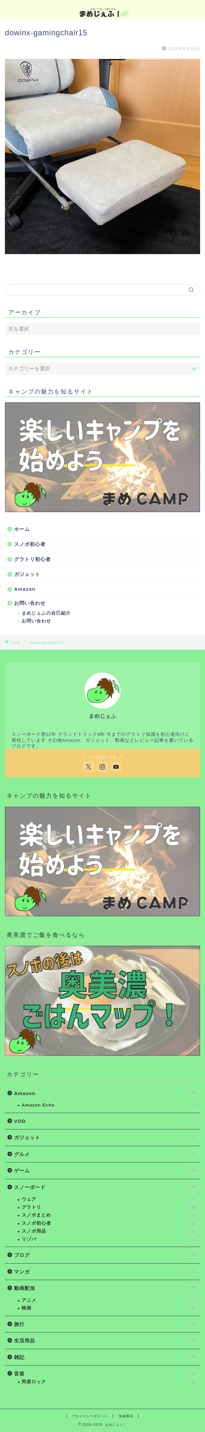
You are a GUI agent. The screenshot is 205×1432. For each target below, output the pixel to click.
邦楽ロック (110, 1382)
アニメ (110, 1300)
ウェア (110, 1199)
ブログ (106, 1254)
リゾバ (110, 1239)
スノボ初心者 (30, 544)
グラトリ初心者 (32, 559)
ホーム (22, 529)
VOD (106, 1120)
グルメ (106, 1153)
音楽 (106, 1373)
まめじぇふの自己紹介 (46, 613)
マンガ (106, 1271)
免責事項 (126, 1416)
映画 (110, 1308)
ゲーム (106, 1170)
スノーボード (106, 1186)
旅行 (106, 1323)
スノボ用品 (110, 1231)
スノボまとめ (110, 1215)
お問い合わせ (30, 603)
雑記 (106, 1356)
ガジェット (27, 574)
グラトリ (110, 1207)
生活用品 (106, 1340)
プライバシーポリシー (90, 1416)
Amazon (24, 589)
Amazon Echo (110, 1105)
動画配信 (106, 1287)
